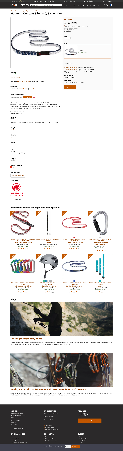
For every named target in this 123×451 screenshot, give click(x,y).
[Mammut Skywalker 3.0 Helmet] (48, 274)
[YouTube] (86, 414)
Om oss (81, 442)
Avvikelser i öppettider (17, 428)
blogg (92, 5)
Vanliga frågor (49, 425)
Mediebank (82, 440)
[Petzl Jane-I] (48, 232)
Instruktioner (15, 440)
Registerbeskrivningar (51, 440)
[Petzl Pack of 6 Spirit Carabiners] (22, 274)
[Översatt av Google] (16, 97)
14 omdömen (32, 89)
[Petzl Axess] (100, 274)
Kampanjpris (68, 19)
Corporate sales (49, 427)
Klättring (22, 11)
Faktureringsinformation (51, 429)
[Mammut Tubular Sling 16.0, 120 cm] (74, 274)
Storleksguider (83, 439)
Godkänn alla (75, 447)
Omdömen (17, 1)
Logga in (47, 437)
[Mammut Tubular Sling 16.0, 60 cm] (74, 232)
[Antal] (67, 38)
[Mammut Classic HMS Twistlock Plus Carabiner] (100, 232)
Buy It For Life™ (108, 1)
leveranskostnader (81, 22)
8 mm (12, 144)
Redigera (67, 447)
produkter (82, 5)
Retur (13, 437)
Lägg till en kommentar (18, 175)
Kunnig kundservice (69, 1)
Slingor (38, 11)
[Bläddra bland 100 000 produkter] (46, 5)
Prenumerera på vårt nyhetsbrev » (89, 421)
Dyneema (13, 137)
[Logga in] (104, 5)
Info (100, 5)
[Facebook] (79, 414)
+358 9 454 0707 (52, 414)
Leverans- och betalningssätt (19, 442)
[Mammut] (16, 193)
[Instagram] (83, 414)
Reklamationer (15, 439)
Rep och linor (30, 11)
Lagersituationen (15, 77)
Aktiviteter (69, 5)
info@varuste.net (49, 416)
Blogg (80, 437)
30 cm (12, 130)
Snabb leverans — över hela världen (43, 1)
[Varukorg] (107, 5)
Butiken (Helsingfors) (70, 67)
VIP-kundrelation (49, 439)
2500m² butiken (89, 1)
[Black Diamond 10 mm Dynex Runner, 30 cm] (22, 232)
